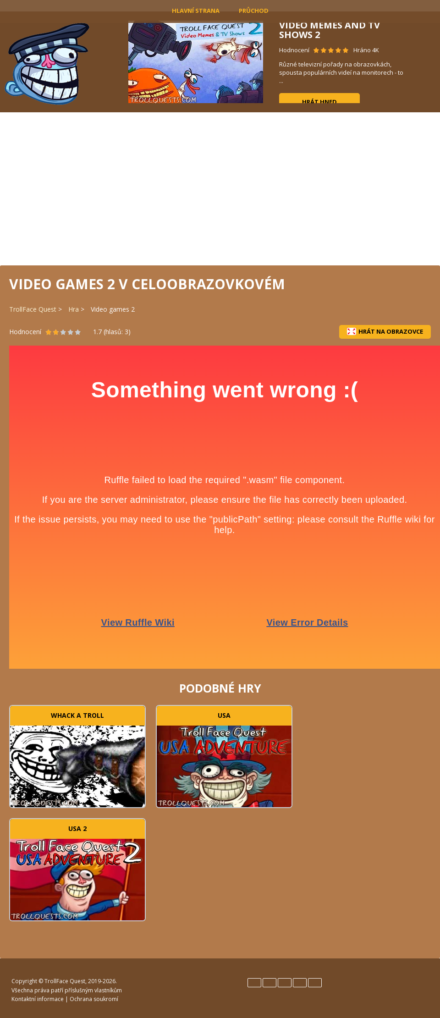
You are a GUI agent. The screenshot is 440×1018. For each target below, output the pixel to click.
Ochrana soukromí (94, 999)
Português (300, 982)
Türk (315, 982)
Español (269, 982)
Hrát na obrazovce (385, 331)
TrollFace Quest (32, 309)
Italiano (285, 982)
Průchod (254, 10)
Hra (73, 309)
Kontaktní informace (37, 999)
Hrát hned (319, 102)
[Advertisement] (220, 188)
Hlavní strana (196, 10)
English (254, 982)
